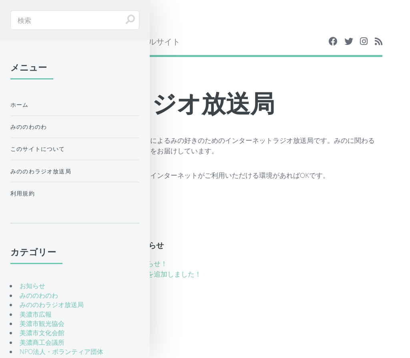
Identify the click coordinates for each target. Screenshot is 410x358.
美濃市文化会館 (42, 332)
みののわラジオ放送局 (40, 171)
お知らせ (32, 285)
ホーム (19, 104)
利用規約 (22, 193)
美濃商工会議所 (42, 342)
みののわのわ (28, 126)
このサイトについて (37, 149)
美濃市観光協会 (42, 323)
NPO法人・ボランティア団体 (61, 351)
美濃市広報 (36, 314)
